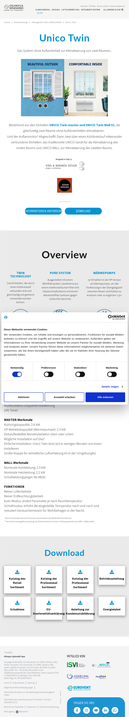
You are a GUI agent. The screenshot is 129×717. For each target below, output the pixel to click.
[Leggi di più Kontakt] (84, 6)
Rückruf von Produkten (14, 706)
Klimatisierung (21, 22)
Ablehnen (23, 397)
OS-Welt (92, 6)
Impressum (32, 706)
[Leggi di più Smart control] (103, 6)
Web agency (9, 711)
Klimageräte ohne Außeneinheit (46, 22)
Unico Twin (71, 22)
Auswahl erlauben (64, 397)
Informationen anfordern (43, 211)
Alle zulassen (105, 397)
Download (83, 211)
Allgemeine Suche (113, 9)
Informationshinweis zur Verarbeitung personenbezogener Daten (29, 693)
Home (7, 22)
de (39, 13)
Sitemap (31, 682)
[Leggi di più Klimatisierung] (43, 9)
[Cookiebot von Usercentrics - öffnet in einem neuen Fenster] (110, 317)
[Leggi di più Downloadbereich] (117, 6)
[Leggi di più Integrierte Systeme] (90, 9)
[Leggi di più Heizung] (56, 9)
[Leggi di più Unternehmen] (18, 682)
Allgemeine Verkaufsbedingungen (18, 687)
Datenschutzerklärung (49, 706)
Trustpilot (8, 652)
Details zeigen (110, 386)
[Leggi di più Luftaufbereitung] (70, 9)
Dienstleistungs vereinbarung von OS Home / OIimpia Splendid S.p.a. (27, 701)
